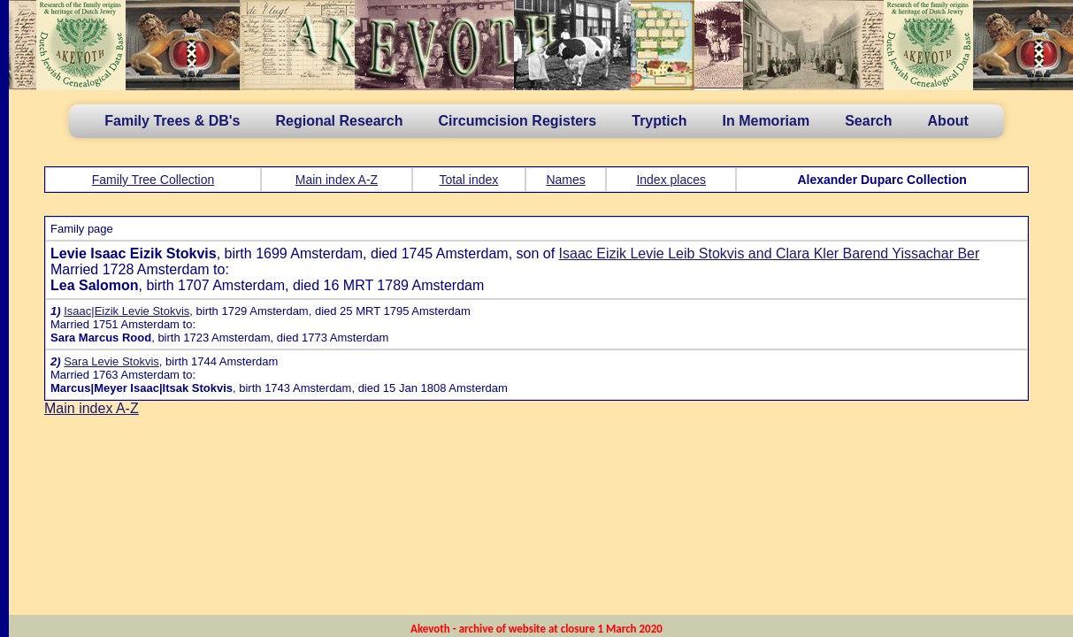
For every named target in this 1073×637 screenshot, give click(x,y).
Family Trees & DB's (172, 120)
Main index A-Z (336, 180)
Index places (671, 180)
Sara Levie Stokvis (111, 361)
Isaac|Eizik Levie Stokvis (126, 311)
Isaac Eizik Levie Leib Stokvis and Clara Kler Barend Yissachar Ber (769, 253)
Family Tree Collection (153, 180)
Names (565, 180)
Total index (468, 180)
